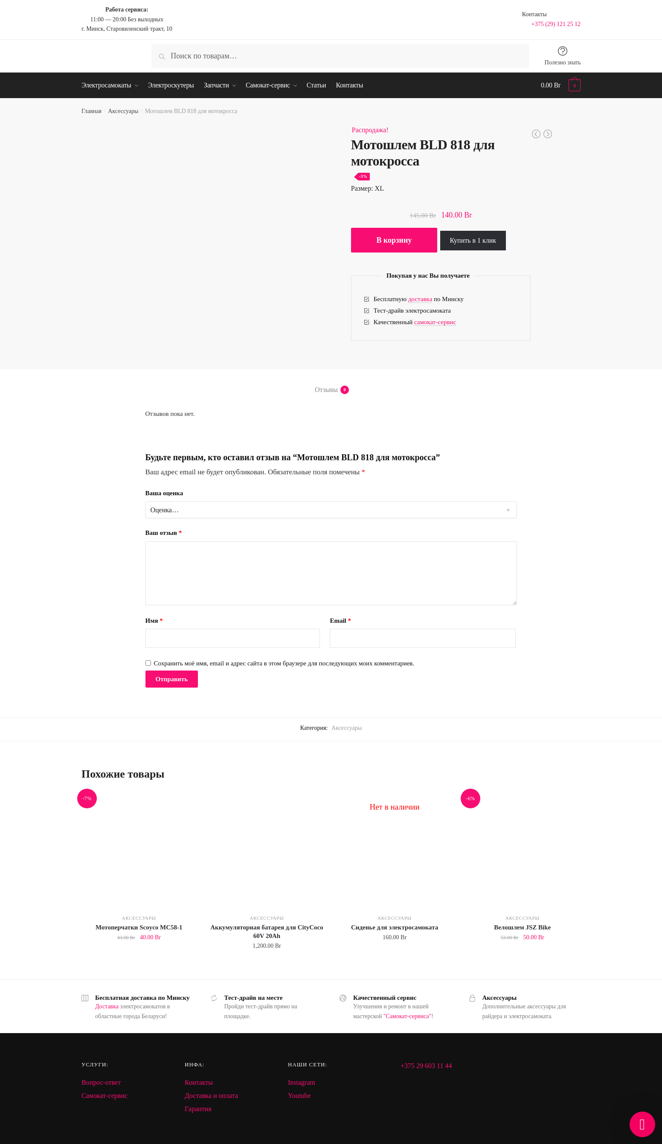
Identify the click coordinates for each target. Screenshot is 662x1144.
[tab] (331, 382)
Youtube (299, 1095)
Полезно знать (563, 62)
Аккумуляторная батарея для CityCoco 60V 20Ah (266, 931)
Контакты (199, 1082)
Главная (91, 111)
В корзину (394, 240)
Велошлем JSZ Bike (522, 927)
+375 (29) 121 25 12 (556, 24)
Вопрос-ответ (101, 1082)
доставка (420, 299)
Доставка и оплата (211, 1095)
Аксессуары (123, 111)
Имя (154, 620)
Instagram (301, 1082)
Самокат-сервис (104, 1095)
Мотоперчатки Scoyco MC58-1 (139, 927)
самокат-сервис (435, 322)
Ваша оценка (164, 493)
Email (340, 620)
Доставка (107, 1006)
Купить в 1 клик (473, 240)
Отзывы (326, 390)
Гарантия (198, 1108)
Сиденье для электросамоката (394, 927)
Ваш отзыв (163, 532)
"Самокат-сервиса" (407, 1016)
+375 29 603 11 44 (426, 1065)
